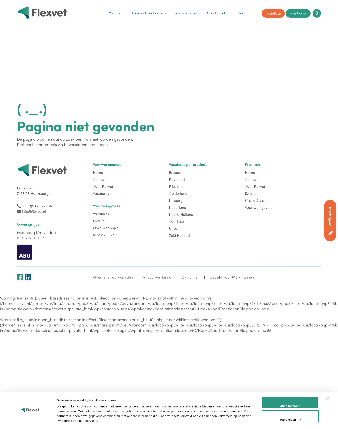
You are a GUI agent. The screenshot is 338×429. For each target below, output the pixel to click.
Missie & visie (104, 235)
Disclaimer (189, 277)
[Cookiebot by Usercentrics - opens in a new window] (30, 360)
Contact (239, 12)
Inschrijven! (330, 217)
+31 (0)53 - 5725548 (37, 206)
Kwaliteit (99, 221)
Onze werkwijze (106, 228)
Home (98, 172)
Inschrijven (273, 12)
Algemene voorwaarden (112, 277)
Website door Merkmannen (231, 277)
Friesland (176, 186)
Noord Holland (181, 214)
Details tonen (66, 359)
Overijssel (177, 221)
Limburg (176, 200)
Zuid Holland (179, 235)
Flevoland (177, 179)
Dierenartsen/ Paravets (149, 12)
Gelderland (178, 193)
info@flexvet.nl (34, 211)
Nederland (177, 207)
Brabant (175, 172)
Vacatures (116, 12)
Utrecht (175, 228)
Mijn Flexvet (298, 12)
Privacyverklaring (157, 277)
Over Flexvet (216, 12)
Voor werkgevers (187, 12)
